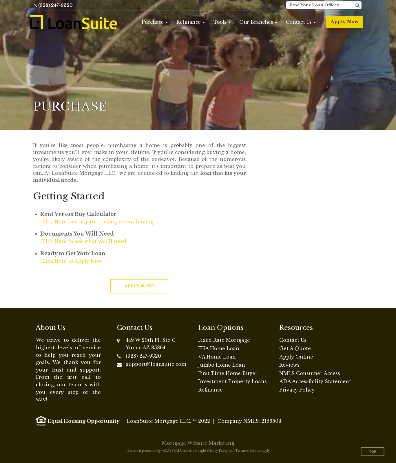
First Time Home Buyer (228, 373)
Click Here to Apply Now (71, 261)
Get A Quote (295, 348)
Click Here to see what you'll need (83, 241)
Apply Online (296, 357)
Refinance (210, 390)
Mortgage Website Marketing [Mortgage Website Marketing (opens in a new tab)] (198, 443)
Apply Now (345, 21)
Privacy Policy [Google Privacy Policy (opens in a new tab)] (217, 451)
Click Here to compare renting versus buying (97, 222)
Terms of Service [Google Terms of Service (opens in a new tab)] (248, 451)
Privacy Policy (297, 390)
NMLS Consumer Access (309, 373)
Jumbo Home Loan (221, 365)
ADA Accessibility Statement (315, 381)
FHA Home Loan (218, 348)
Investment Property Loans (232, 381)
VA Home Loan (217, 357)
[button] (154, 22)
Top (372, 452)
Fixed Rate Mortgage (224, 340)
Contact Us (292, 340)
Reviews (289, 365)
